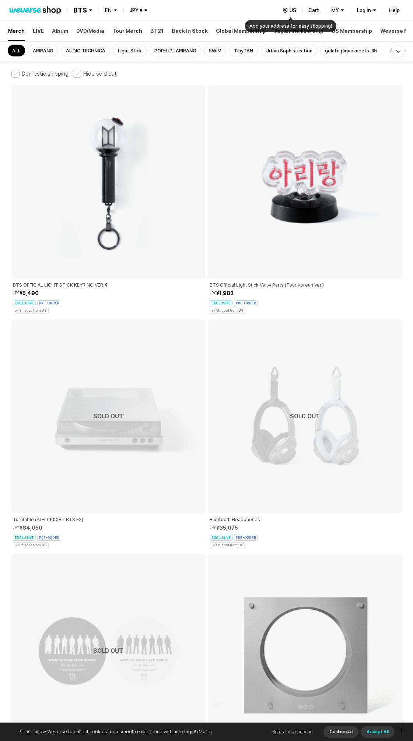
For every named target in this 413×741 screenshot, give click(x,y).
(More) (204, 731)
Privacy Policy (241, 617)
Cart (313, 10)
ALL (16, 50)
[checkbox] (40, 74)
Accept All (378, 731)
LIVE (38, 31)
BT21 (157, 31)
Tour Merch (127, 31)
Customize (341, 731)
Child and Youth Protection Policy (183, 617)
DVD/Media (90, 31)
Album (60, 31)
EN (108, 10)
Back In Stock (190, 31)
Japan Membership (298, 31)
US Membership (352, 31)
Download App (383, 693)
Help (394, 10)
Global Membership (241, 31)
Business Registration (123, 650)
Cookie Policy (279, 617)
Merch (16, 31)
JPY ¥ (136, 10)
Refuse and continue (292, 731)
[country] (289, 10)
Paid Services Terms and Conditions (101, 617)
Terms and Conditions (32, 617)
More (206, 566)
